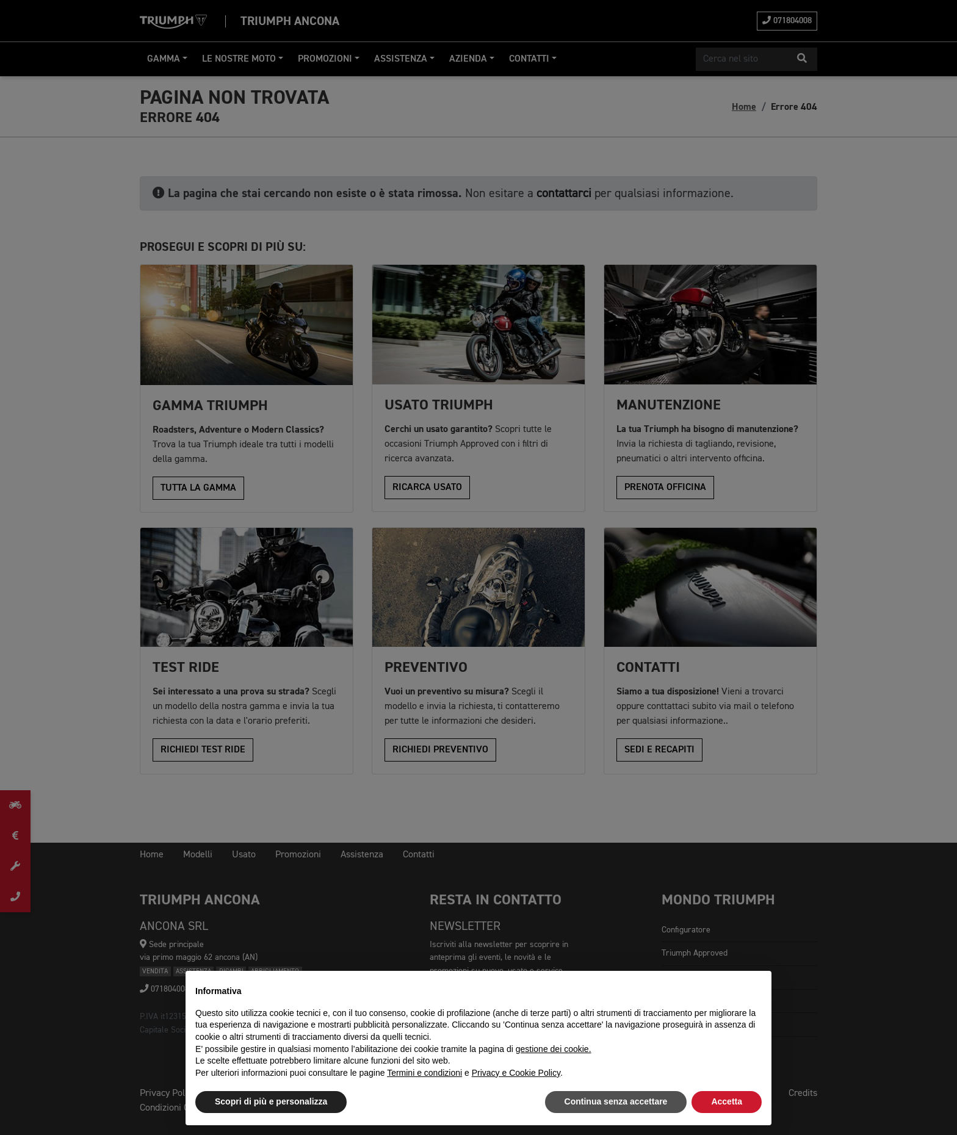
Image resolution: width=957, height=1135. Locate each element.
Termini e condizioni (424, 1073)
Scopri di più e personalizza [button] (271, 1101)
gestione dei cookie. (553, 1049)
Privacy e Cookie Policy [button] (516, 1073)
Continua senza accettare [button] (616, 1101)
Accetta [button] (726, 1101)
